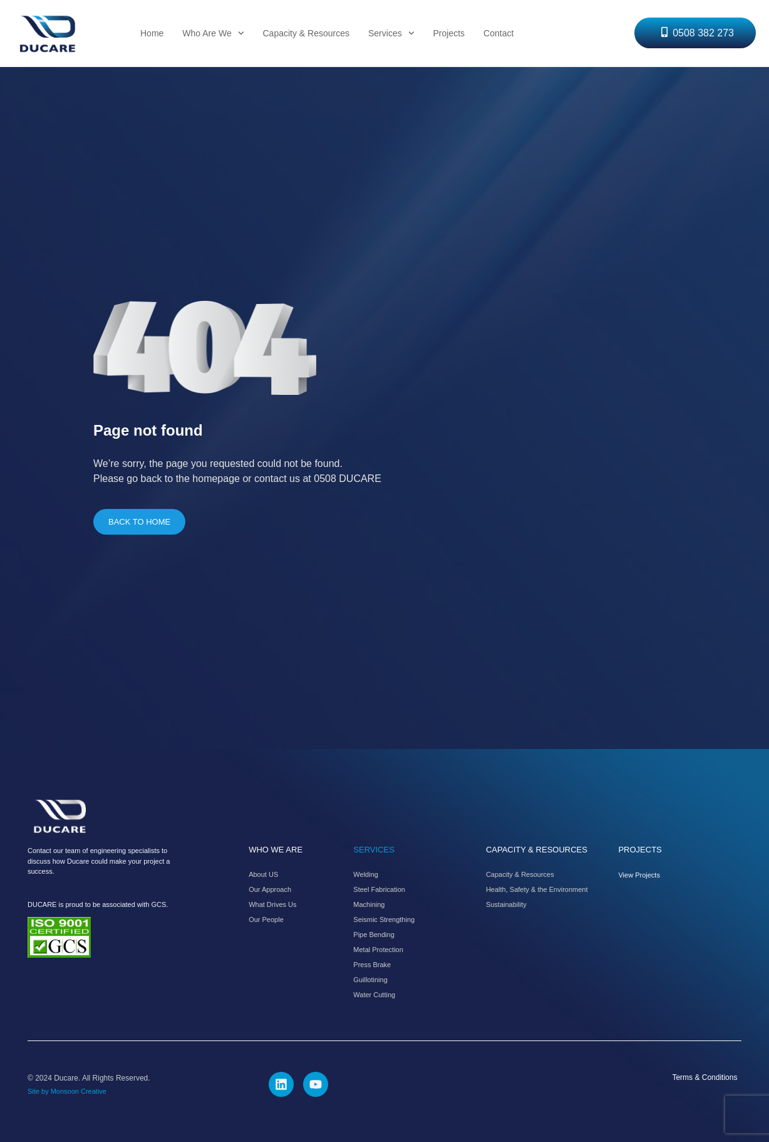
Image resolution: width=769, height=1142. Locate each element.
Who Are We (213, 33)
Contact (498, 33)
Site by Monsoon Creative (67, 1091)
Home (151, 33)
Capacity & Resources (305, 33)
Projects (449, 33)
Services (391, 33)
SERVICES (374, 849)
